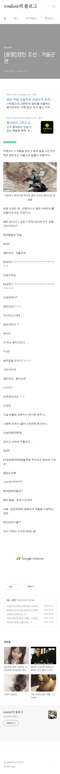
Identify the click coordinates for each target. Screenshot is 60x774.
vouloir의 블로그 (20, 6)
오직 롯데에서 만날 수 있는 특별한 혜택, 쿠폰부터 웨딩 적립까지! (19, 129)
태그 (16, 18)
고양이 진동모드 (15, 614)
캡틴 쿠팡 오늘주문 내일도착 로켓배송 (30, 99)
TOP (53, 763)
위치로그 (49, 18)
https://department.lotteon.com (22, 118)
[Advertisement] (30, 558)
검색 (46, 6)
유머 (14, 600)
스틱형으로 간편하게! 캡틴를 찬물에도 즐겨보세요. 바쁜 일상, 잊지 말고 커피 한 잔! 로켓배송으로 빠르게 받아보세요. (30, 105)
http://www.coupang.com (19, 94)
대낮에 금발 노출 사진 (18, 622)
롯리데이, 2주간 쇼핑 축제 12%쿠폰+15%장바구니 (20, 123)
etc (8, 600)
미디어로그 (31, 18)
